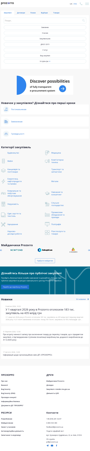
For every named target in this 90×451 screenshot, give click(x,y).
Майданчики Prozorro (55, 381)
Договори (21, 13)
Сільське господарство (57, 204)
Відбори (44, 13)
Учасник (45, 33)
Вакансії (4, 385)
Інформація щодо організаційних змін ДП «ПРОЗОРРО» (27, 355)
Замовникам (16, 121)
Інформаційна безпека (10, 401)
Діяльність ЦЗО (52, 393)
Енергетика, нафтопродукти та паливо (14, 181)
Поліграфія (56, 224)
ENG (75, 4)
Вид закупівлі (45, 56)
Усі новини (81, 299)
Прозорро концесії (8, 397)
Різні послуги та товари (58, 232)
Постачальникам (18, 109)
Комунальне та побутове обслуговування (14, 193)
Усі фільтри (44, 61)
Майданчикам (7, 423)
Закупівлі (8, 13)
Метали (54, 181)
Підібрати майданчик (45, 261)
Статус (45, 50)
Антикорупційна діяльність (12, 431)
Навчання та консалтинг (57, 193)
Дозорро (49, 385)
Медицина (56, 153)
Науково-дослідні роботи (14, 232)
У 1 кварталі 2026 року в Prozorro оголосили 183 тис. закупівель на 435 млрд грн (40, 311)
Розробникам (6, 419)
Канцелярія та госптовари (13, 170)
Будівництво (13, 153)
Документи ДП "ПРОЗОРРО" (12, 405)
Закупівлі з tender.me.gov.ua (58, 389)
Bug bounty (5, 389)
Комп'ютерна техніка (57, 161)
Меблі (10, 161)
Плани (33, 13)
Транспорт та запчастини (57, 170)
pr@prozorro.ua (52, 442)
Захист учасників (8, 427)
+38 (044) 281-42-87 (53, 419)
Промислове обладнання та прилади (57, 215)
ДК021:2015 (45, 44)
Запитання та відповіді (11, 435)
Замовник (45, 27)
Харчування (12, 224)
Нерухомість (13, 204)
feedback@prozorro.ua (54, 427)
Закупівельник (45, 39)
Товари (56, 13)
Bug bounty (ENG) (8, 393)
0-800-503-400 (51, 423)
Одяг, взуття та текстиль (14, 214)
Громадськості (17, 134)
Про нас (4, 381)
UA (71, 4)
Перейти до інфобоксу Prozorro (15, 287)
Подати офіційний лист (55, 431)
